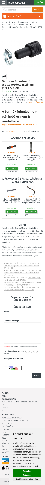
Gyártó (5, 407)
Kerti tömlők (6, 25)
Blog (4, 410)
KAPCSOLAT (6, 449)
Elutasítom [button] (27, 475)
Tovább (36, 375)
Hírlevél (5, 405)
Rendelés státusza (9, 399)
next (39, 157)
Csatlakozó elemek (21, 25)
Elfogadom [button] (27, 471)
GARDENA (11, 131)
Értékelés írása (28, 91)
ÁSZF (4, 446)
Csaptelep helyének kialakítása (15, 421)
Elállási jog (7, 424)
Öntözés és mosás (27, 22)
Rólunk (5, 438)
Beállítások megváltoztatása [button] (27, 479)
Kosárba (12, 168)
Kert (15, 22)
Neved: (6, 312)
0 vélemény (17, 91)
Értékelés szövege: (11, 321)
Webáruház (6, 22)
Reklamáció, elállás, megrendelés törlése (20, 402)
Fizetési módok (8, 426)
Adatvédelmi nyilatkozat (12, 418)
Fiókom (5, 396)
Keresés (37, 10)
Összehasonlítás (12, 171)
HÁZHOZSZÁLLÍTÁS (9, 444)
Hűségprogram (8, 435)
